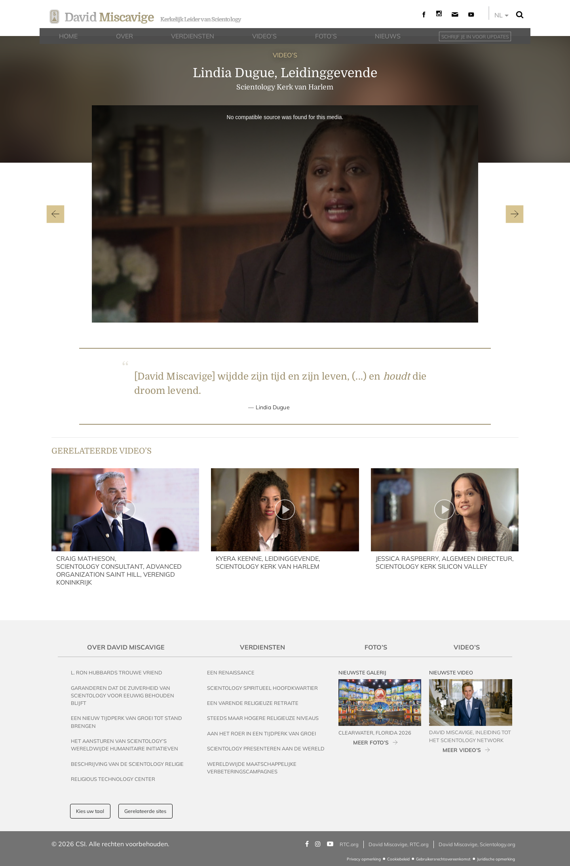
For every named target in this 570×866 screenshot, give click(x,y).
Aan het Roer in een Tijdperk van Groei (261, 733)
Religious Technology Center (113, 779)
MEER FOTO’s (371, 742)
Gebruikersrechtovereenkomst (443, 859)
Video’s (467, 647)
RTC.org (349, 844)
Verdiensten (262, 647)
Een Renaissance (231, 672)
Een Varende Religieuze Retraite (252, 703)
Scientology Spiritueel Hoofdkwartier (262, 688)
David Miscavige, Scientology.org (477, 844)
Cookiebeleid (398, 859)
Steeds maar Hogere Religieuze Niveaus (263, 718)
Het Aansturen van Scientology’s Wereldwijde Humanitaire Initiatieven (124, 745)
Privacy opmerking (364, 859)
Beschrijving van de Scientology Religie (127, 764)
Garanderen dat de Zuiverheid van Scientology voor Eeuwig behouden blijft (122, 695)
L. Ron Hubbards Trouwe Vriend (116, 672)
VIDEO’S (285, 55)
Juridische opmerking (496, 859)
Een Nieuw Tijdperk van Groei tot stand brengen (126, 722)
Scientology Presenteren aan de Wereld (266, 748)
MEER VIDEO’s (462, 749)
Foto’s (376, 647)
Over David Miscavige (126, 647)
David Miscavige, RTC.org (399, 844)
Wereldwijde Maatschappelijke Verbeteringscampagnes (251, 768)
